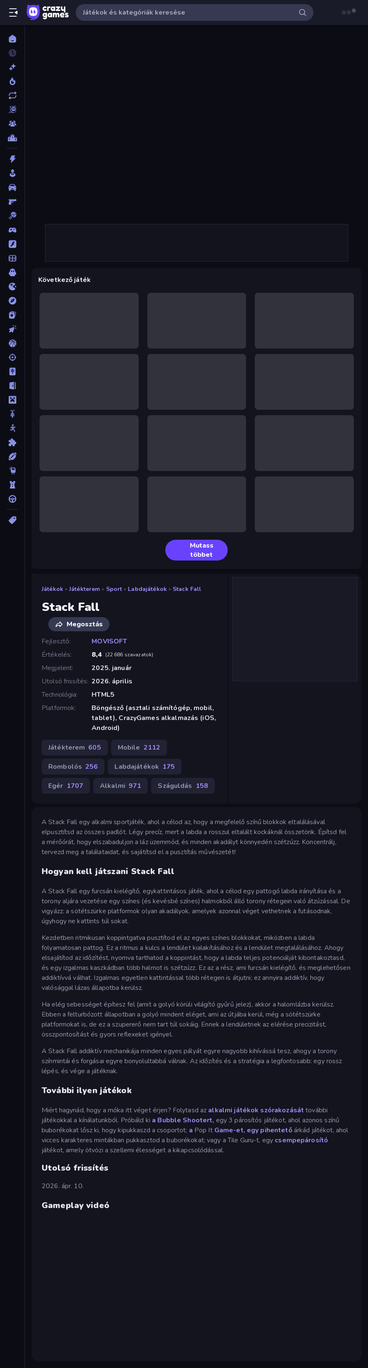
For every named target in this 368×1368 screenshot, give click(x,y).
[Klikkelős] (12, 329)
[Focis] (12, 258)
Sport (114, 589)
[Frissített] (12, 95)
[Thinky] (12, 470)
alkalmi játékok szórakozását (256, 1110)
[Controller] (12, 230)
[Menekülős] (12, 386)
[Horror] (12, 272)
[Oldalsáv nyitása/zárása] (13, 12)
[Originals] (12, 109)
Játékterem (84, 589)
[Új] (12, 67)
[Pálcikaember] (12, 428)
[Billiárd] (12, 216)
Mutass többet (193, 550)
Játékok (52, 589)
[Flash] (12, 244)
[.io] (12, 286)
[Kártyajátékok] (12, 315)
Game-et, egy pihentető (253, 1130)
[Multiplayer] (12, 124)
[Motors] (12, 414)
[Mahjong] (12, 371)
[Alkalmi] (12, 173)
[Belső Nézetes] (12, 201)
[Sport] (12, 456)
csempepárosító (301, 1140)
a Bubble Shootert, (183, 1120)
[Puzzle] (12, 442)
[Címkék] (12, 520)
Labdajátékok (147, 589)
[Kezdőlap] (12, 39)
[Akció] (12, 159)
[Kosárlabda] (12, 343)
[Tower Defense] (12, 485)
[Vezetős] (12, 499)
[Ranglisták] (12, 138)
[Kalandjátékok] (12, 301)
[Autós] (12, 187)
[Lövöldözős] (12, 357)
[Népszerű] (12, 81)
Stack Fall (187, 589)
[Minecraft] (12, 400)
